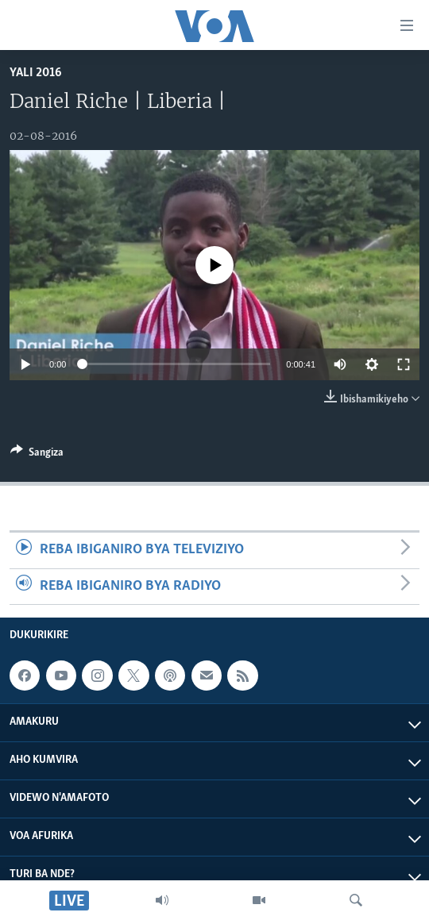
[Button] (37, 455)
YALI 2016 (36, 72)
